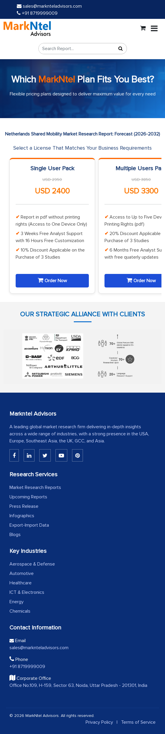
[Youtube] (61, 455)
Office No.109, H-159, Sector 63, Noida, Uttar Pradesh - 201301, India (78, 685)
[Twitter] (45, 455)
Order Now (52, 280)
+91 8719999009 (37, 13)
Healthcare (20, 583)
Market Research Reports (35, 487)
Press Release (23, 506)
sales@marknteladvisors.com (49, 6)
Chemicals (19, 611)
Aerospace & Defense (32, 564)
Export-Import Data (29, 525)
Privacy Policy (99, 722)
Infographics (21, 516)
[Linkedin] (14, 455)
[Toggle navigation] (154, 28)
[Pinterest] (77, 455)
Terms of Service (138, 722)
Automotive (21, 573)
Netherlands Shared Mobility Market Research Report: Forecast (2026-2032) (82, 134)
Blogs (15, 535)
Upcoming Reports (28, 497)
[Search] (121, 48)
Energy (16, 602)
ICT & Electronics (26, 592)
